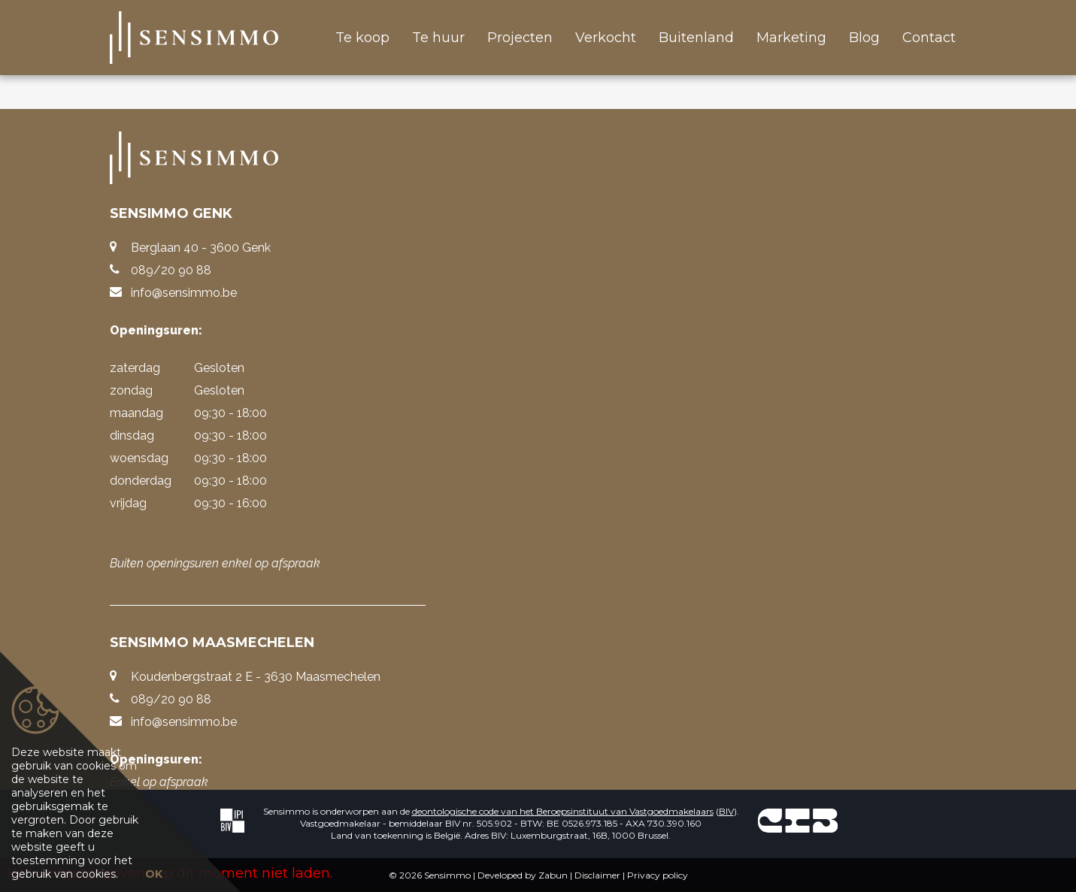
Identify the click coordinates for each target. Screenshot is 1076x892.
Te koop (362, 37)
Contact (929, 37)
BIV (726, 811)
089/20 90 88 (171, 270)
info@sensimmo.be (184, 293)
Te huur (438, 37)
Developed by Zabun (522, 875)
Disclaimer (597, 875)
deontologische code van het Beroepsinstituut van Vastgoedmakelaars (563, 811)
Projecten (520, 37)
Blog (864, 37)
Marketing (791, 37)
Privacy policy (657, 875)
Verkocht (605, 37)
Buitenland (696, 37)
